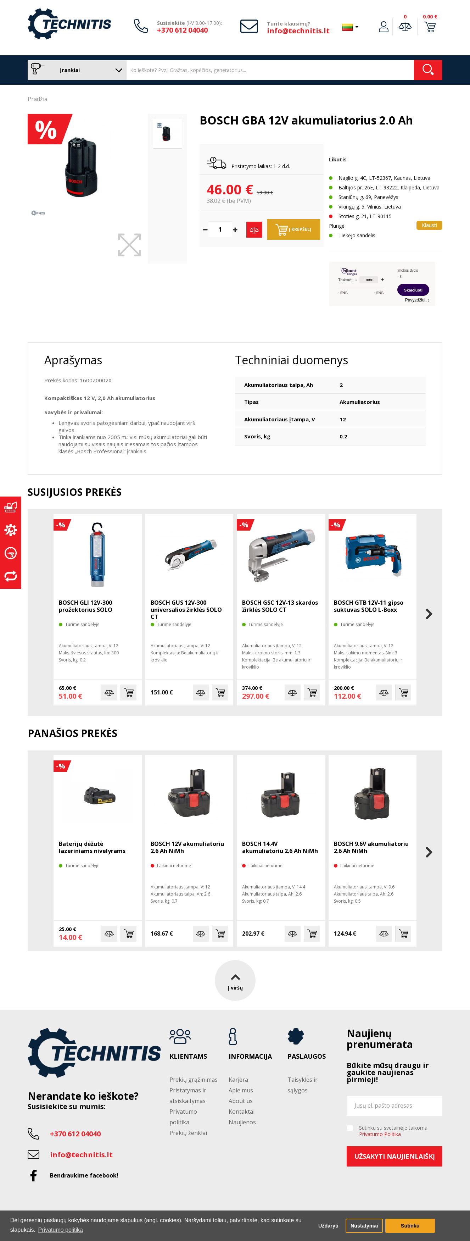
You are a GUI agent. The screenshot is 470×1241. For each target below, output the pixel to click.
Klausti (429, 225)
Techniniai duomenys (291, 360)
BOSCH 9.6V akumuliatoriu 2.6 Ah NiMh (371, 847)
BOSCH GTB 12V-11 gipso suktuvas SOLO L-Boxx (368, 606)
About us (241, 1101)
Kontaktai (241, 1111)
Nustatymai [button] (364, 1226)
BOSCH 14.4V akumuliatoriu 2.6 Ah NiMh (280, 847)
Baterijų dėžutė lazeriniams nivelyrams (92, 847)
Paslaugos (306, 1056)
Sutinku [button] (410, 1226)
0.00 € (430, 16)
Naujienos (242, 1122)
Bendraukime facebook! (84, 1175)
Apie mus (241, 1090)
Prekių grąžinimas (193, 1080)
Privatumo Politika (380, 1134)
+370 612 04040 (182, 30)
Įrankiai (75, 70)
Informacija (250, 1056)
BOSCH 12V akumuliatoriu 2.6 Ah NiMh (187, 847)
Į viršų (235, 980)
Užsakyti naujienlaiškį (394, 1156)
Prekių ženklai (188, 1133)
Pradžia (37, 99)
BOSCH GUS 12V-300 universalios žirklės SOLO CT (186, 610)
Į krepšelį (293, 230)
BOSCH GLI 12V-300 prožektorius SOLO (85, 606)
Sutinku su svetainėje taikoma (393, 1131)
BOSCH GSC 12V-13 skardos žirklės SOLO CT (280, 606)
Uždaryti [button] (328, 1226)
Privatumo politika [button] (60, 1230)
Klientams (188, 1056)
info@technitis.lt (298, 30)
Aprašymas (73, 360)
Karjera (238, 1080)
